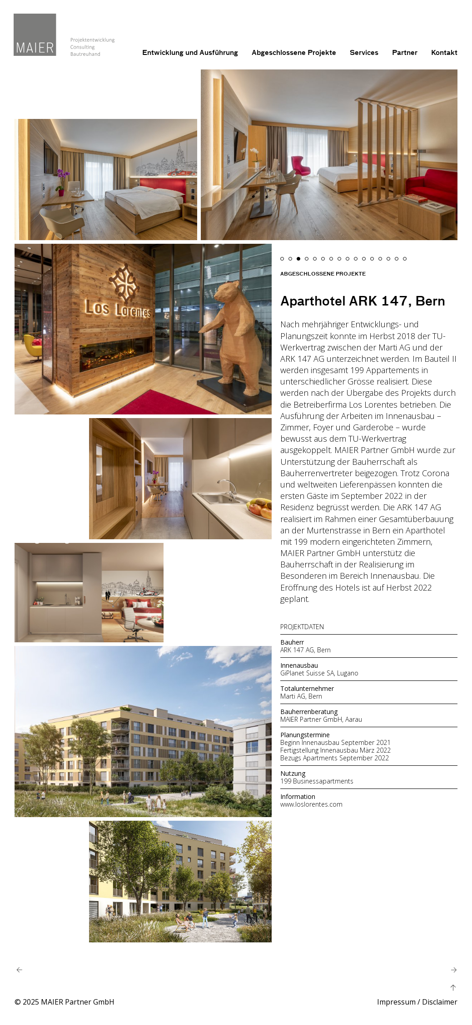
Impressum (396, 1002)
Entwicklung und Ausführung (190, 52)
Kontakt (444, 52)
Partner (404, 52)
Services (364, 52)
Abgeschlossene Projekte (294, 52)
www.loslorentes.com (311, 804)
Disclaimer (439, 1002)
